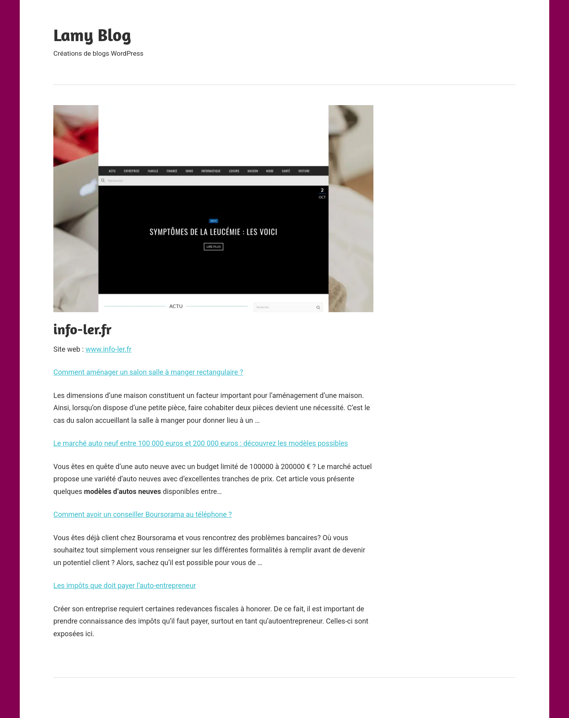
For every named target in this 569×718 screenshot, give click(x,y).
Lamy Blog (92, 34)
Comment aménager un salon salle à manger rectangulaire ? (148, 372)
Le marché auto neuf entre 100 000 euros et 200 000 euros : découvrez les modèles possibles (200, 443)
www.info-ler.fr (108, 349)
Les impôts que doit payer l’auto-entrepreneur (124, 585)
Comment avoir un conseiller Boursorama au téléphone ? (142, 514)
